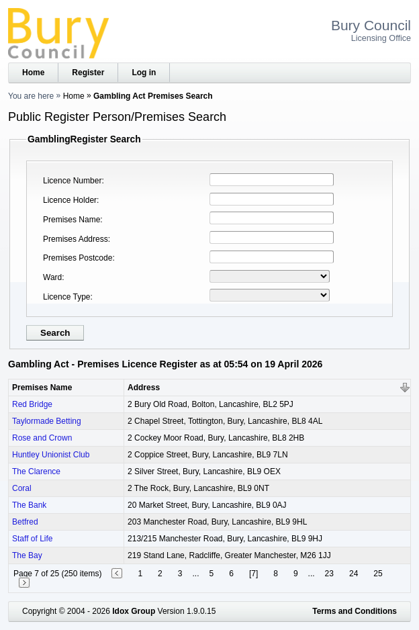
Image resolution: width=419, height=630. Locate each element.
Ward (52, 277)
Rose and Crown (42, 438)
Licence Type (67, 297)
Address (144, 387)
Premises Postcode (77, 258)
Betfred (25, 522)
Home (33, 72)
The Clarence (36, 471)
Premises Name (71, 219)
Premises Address (75, 239)
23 (329, 573)
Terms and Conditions (354, 611)
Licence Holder (70, 200)
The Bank (29, 505)
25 (377, 573)
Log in (144, 72)
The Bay (27, 555)
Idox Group (133, 611)
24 (353, 573)
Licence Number (72, 180)
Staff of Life (32, 538)
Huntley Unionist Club (50, 454)
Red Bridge (32, 404)
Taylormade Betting (46, 421)
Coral (22, 488)
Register (88, 72)
